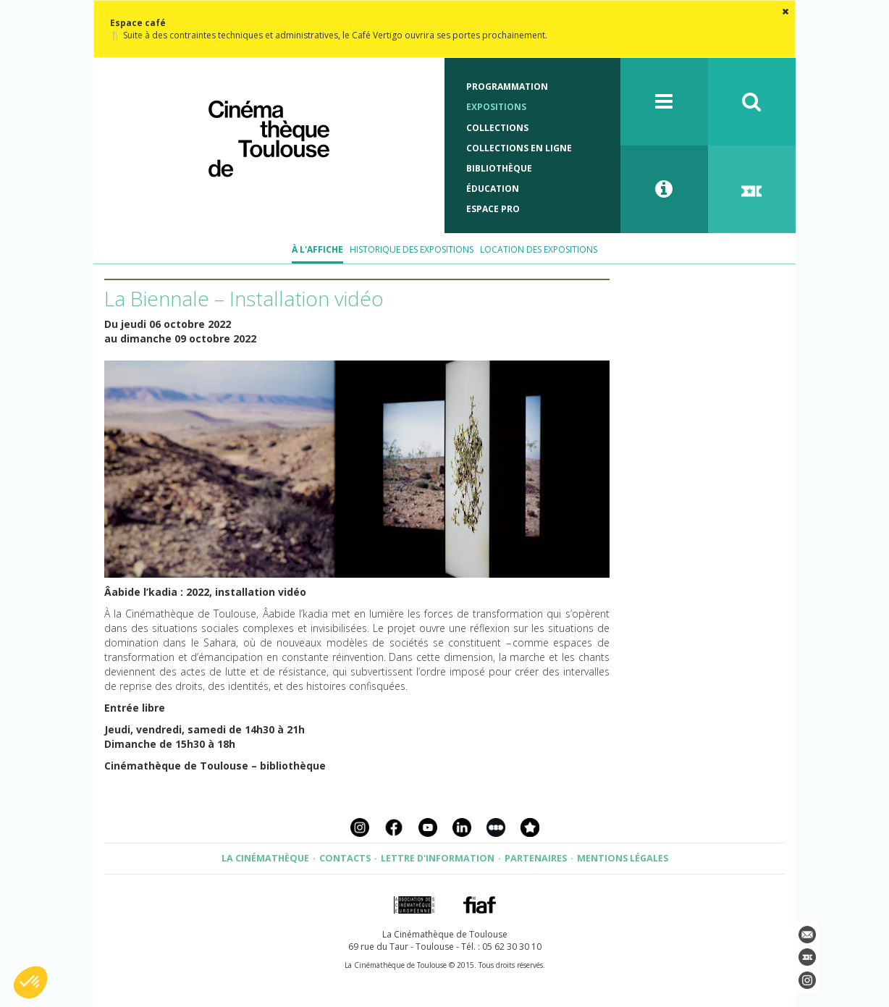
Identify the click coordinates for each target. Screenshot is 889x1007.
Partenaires (536, 858)
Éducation (492, 188)
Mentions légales (622, 858)
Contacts (345, 858)
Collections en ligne (519, 148)
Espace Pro (493, 209)
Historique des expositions (411, 249)
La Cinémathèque (265, 858)
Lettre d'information (437, 858)
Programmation (507, 86)
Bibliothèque (499, 168)
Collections (497, 128)
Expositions (496, 107)
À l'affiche (317, 249)
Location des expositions (538, 249)
